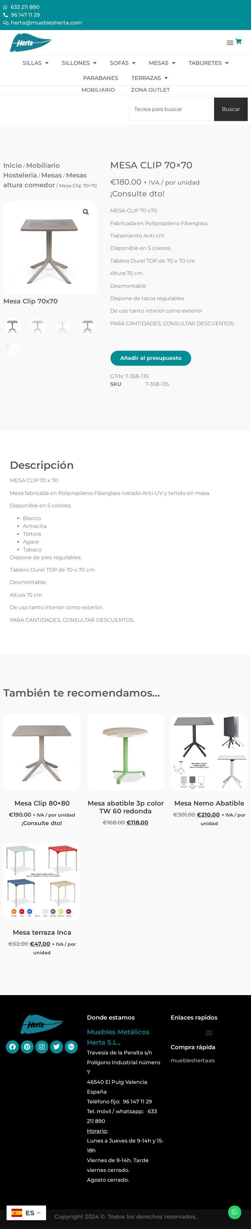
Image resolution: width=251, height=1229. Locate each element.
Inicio (12, 165)
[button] (230, 42)
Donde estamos (111, 1017)
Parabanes (100, 78)
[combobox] (170, 109)
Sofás (123, 63)
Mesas (162, 63)
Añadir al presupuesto (150, 358)
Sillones (79, 63)
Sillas (36, 63)
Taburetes (209, 63)
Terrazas (149, 78)
